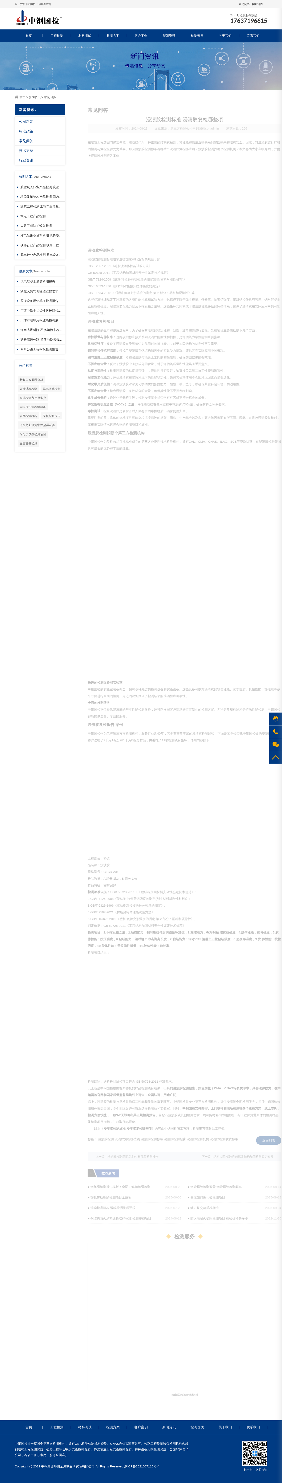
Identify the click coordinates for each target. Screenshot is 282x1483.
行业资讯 (26, 160)
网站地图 (257, 4)
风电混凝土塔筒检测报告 (37, 281)
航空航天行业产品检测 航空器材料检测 (47, 187)
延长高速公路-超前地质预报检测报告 (46, 339)
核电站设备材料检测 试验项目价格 (44, 235)
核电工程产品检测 (33, 216)
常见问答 (244, 4)
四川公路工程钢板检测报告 (39, 349)
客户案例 (141, 35)
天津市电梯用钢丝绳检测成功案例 (44, 320)
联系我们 (253, 35)
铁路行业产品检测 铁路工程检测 (42, 245)
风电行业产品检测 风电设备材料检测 (46, 255)
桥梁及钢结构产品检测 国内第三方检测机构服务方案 (57, 197)
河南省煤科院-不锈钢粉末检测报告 (44, 330)
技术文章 (26, 150)
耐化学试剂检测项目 (33, 434)
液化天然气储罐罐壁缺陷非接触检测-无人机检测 (54, 291)
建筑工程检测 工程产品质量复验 (42, 206)
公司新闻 (26, 121)
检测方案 (113, 35)
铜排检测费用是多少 (33, 398)
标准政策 (26, 131)
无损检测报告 (51, 416)
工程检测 (57, 35)
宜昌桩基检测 (28, 443)
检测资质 (197, 35)
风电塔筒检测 (51, 389)
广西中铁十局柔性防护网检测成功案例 (47, 310)
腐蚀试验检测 (28, 389)
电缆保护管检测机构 (33, 407)
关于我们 (225, 35)
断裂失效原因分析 (31, 379)
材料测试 (84, 35)
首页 (29, 35)
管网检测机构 (28, 416)
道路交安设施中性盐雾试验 (37, 425)
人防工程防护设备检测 (36, 226)
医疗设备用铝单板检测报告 (39, 301)
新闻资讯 (169, 35)
